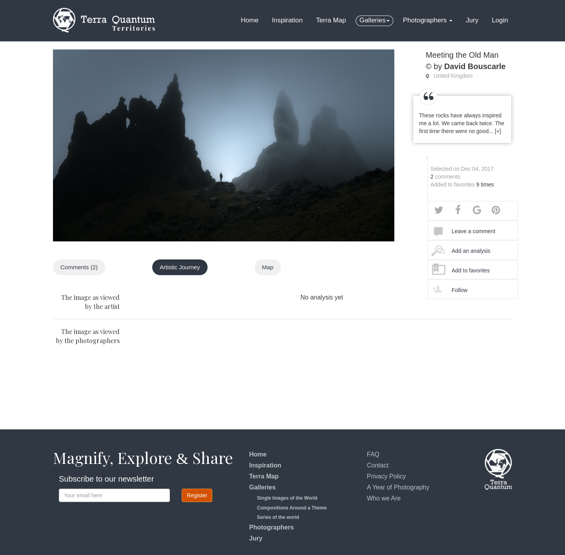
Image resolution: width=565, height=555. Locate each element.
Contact (377, 465)
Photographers (427, 20)
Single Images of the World (287, 498)
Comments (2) (79, 267)
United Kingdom (453, 76)
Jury (472, 20)
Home (250, 20)
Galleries (374, 20)
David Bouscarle (475, 66)
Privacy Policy (386, 476)
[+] (498, 131)
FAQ (373, 454)
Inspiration (287, 20)
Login (500, 20)
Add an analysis (471, 251)
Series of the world (278, 517)
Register (197, 495)
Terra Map (331, 20)
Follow (459, 290)
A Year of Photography (398, 487)
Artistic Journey (180, 267)
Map (267, 267)
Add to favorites (471, 270)
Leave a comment (473, 231)
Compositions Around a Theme (292, 508)
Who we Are (384, 498)
